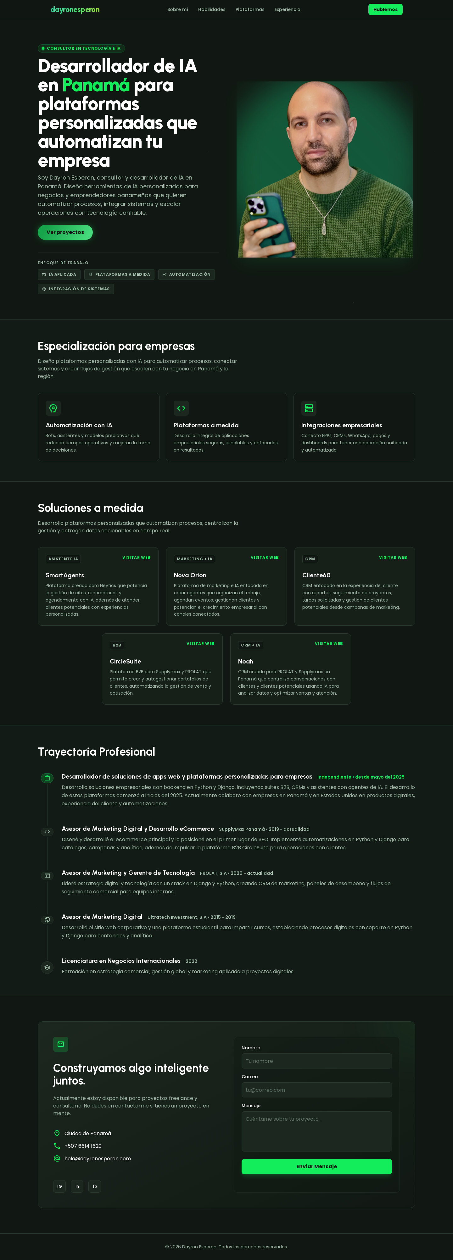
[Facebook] (94, 1186)
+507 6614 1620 (83, 1146)
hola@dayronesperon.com (97, 1158)
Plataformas (250, 9)
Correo (250, 1077)
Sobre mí (177, 9)
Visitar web (136, 557)
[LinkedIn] (77, 1186)
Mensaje (251, 1105)
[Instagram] (59, 1186)
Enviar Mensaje (316, 1166)
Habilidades (212, 9)
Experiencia (287, 9)
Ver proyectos (65, 232)
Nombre (251, 1048)
